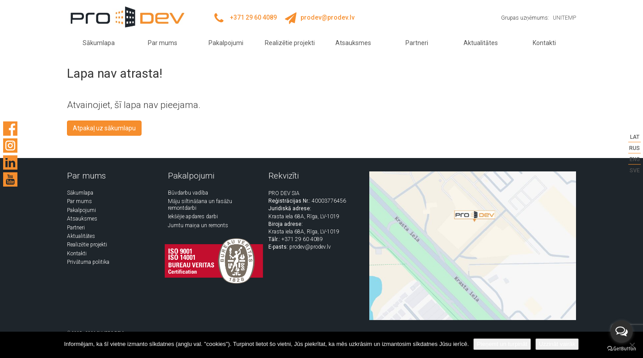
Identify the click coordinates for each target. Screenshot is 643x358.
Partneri (416, 42)
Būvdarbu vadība (188, 193)
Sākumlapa (99, 42)
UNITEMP (564, 18)
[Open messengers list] (621, 332)
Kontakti (544, 42)
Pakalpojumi (226, 42)
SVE (635, 170)
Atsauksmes (353, 42)
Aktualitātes (480, 42)
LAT (634, 137)
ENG (635, 159)
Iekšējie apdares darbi (193, 216)
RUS (634, 148)
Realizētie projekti (290, 42)
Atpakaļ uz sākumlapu (104, 128)
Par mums (162, 42)
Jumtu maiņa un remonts (198, 225)
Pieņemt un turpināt (502, 344)
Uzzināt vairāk (557, 344)
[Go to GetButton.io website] (621, 349)
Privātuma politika (88, 262)
